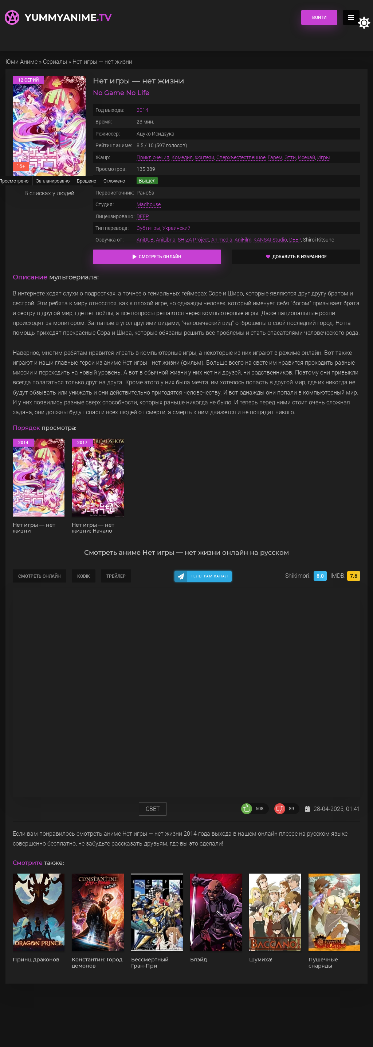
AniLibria (166, 240)
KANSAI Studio (270, 240)
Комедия (182, 157)
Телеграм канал (209, 576)
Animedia (221, 240)
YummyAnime (68, 17)
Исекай (306, 157)
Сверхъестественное (241, 157)
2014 (142, 110)
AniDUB (145, 240)
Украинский (176, 228)
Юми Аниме (21, 61)
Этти (290, 157)
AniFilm (243, 240)
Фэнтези (204, 157)
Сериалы (55, 61)
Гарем (275, 157)
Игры (323, 157)
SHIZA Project (193, 240)
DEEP (143, 216)
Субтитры (148, 228)
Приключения (153, 157)
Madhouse (149, 204)
